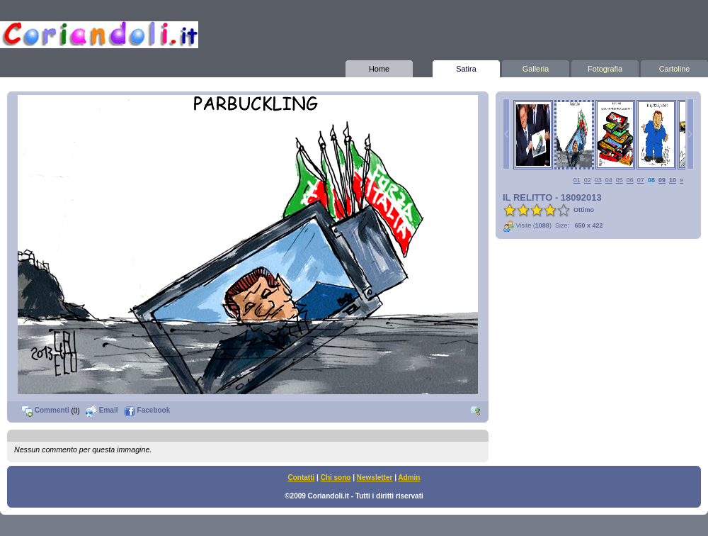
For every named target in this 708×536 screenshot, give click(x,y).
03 (598, 180)
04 (608, 180)
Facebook (147, 410)
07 (640, 180)
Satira (466, 66)
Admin (409, 477)
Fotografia (605, 66)
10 (672, 180)
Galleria (535, 66)
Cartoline (674, 66)
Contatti (301, 477)
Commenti (45, 410)
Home (379, 66)
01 (577, 180)
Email (102, 410)
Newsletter (375, 477)
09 (662, 180)
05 (619, 180)
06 (630, 180)
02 (587, 180)
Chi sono (336, 477)
